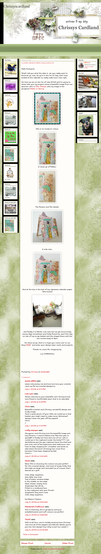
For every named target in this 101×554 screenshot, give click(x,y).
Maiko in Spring (37, 89)
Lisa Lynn (29, 394)
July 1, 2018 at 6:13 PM (35, 402)
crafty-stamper (31, 430)
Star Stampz (41, 86)
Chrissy (88, 62)
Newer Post (27, 543)
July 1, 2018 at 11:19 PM (35, 426)
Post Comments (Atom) (53, 549)
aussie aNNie (30, 381)
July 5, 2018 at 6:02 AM (36, 530)
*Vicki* (28, 519)
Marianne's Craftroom (34, 507)
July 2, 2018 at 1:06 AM (36, 456)
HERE (28, 345)
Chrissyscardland (16, 6)
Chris (27, 406)
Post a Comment (30, 534)
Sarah (27, 461)
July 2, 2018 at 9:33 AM (36, 515)
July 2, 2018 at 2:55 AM (36, 502)
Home (48, 543)
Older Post (67, 543)
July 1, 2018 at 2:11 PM (35, 389)
